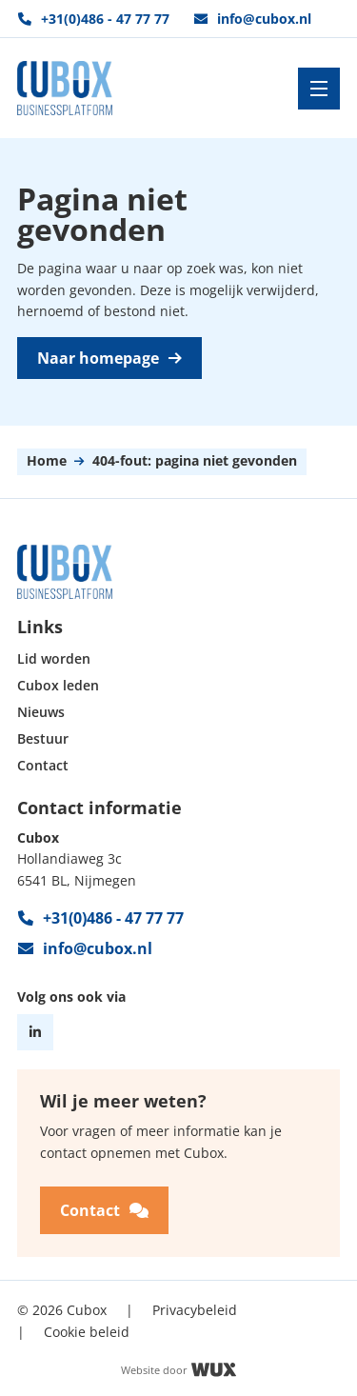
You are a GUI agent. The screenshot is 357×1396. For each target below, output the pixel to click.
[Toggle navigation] (319, 89)
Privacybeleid (194, 1310)
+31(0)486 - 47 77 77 (93, 19)
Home (47, 461)
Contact (43, 766)
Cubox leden (58, 686)
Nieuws (41, 713)
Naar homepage (109, 358)
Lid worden (53, 659)
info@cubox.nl (252, 19)
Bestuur (43, 739)
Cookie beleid (86, 1331)
